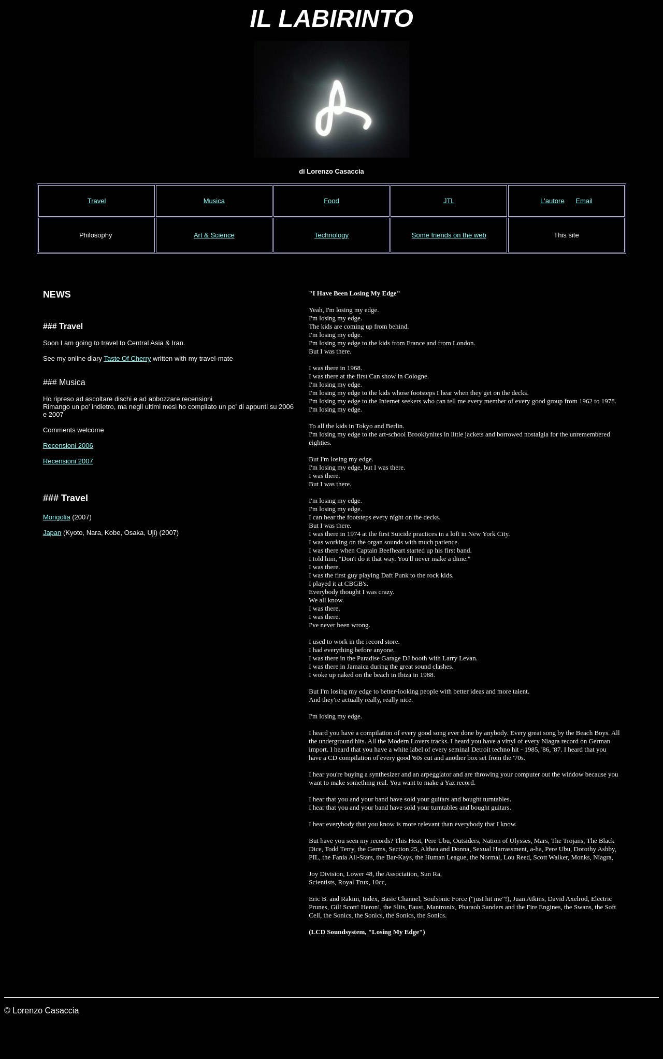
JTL (449, 201)
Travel (97, 201)
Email (584, 201)
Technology (331, 235)
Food (331, 201)
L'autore (552, 201)
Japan (52, 532)
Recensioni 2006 (68, 445)
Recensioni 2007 (68, 461)
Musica (214, 201)
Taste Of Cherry (127, 358)
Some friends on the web (449, 235)
